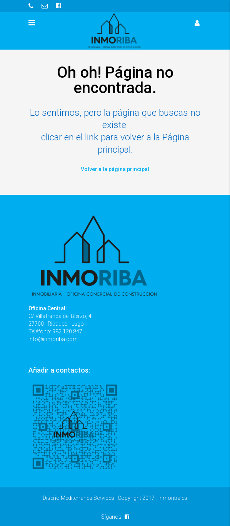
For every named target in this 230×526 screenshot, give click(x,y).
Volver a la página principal (115, 169)
